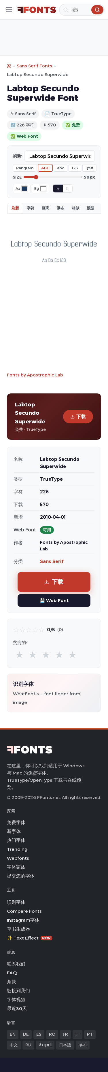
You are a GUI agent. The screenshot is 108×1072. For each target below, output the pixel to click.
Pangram (25, 168)
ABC (45, 168)
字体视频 (16, 999)
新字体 (14, 831)
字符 (30, 208)
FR (65, 1034)
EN (13, 1034)
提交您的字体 (21, 876)
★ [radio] (19, 654)
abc (60, 168)
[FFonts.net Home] (36, 9)
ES (38, 1034)
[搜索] (82, 10)
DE (26, 1034)
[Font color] (24, 188)
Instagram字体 (23, 920)
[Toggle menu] (8, 9)
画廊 (45, 208)
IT (77, 1034)
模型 (90, 208)
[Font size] (52, 177)
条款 (11, 981)
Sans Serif (52, 561)
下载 (78, 416)
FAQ (12, 973)
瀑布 (60, 208)
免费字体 (16, 822)
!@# (89, 168)
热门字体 (16, 840)
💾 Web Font (54, 600)
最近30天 (17, 1008)
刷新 (15, 208)
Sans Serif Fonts (34, 66)
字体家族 (16, 867)
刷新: (17, 155)
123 (75, 168)
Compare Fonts (24, 911)
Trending (17, 849)
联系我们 (16, 964)
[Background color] (43, 188)
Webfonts (18, 858)
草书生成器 (18, 929)
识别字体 (16, 902)
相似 (75, 208)
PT (90, 1034)
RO (52, 1034)
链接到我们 (18, 990)
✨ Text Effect (29, 938)
